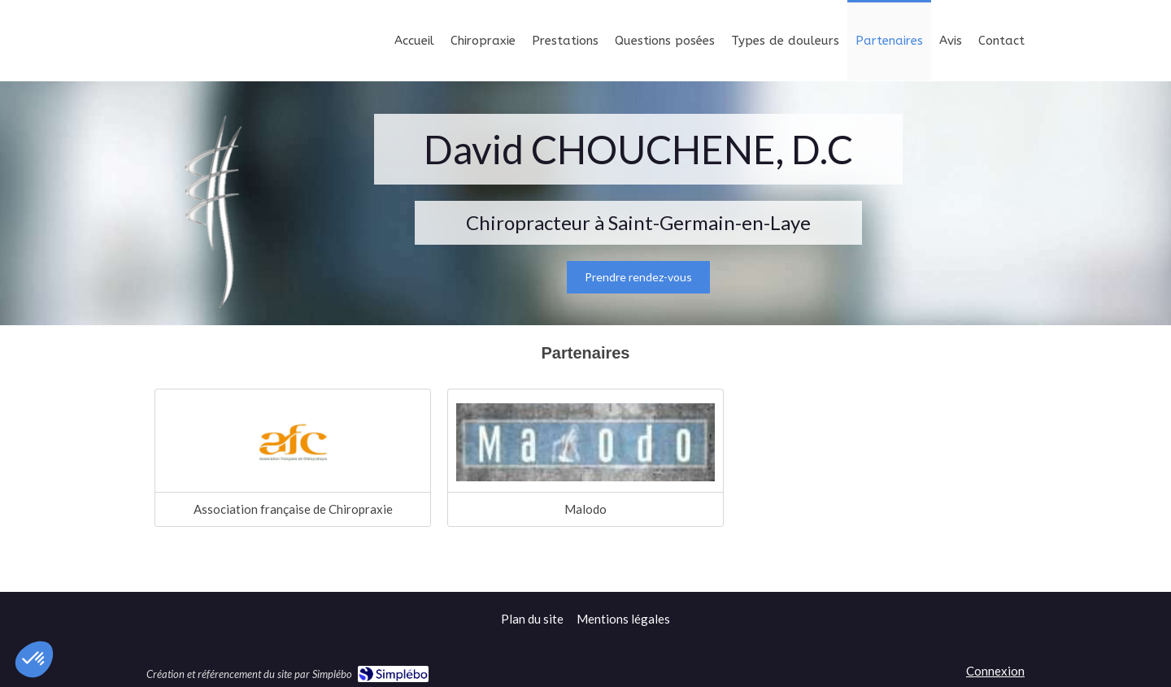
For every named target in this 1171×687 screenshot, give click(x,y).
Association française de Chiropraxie (293, 509)
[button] (34, 659)
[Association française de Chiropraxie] (292, 442)
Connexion (995, 670)
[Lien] (585, 442)
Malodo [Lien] (585, 509)
